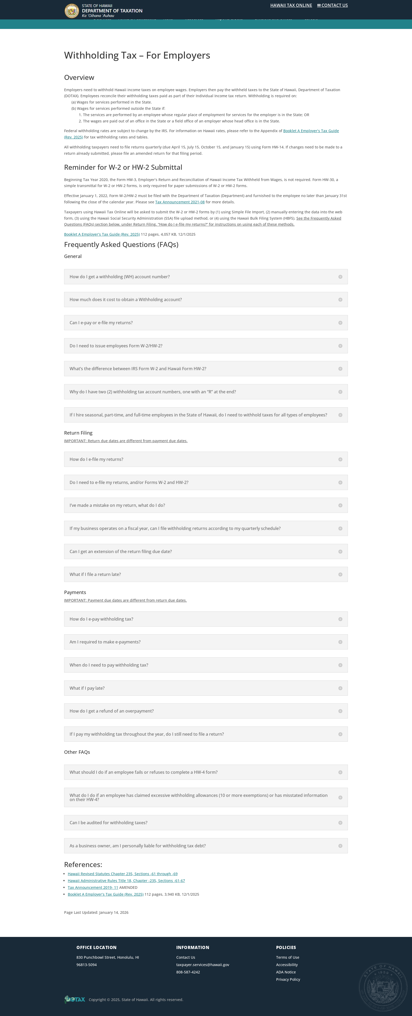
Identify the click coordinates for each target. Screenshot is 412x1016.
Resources (194, 19)
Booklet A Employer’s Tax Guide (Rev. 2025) (102, 234)
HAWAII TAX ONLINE (291, 5)
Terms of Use (287, 957)
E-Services (102, 19)
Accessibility (287, 964)
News (168, 19)
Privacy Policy (288, 979)
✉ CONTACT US (332, 5)
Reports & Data (229, 19)
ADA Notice (286, 971)
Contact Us (185, 957)
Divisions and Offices (273, 19)
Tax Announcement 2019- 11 (93, 887)
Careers (311, 19)
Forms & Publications (137, 19)
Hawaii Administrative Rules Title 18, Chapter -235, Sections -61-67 (126, 880)
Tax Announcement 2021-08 (180, 201)
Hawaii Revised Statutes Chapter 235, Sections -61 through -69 (123, 873)
